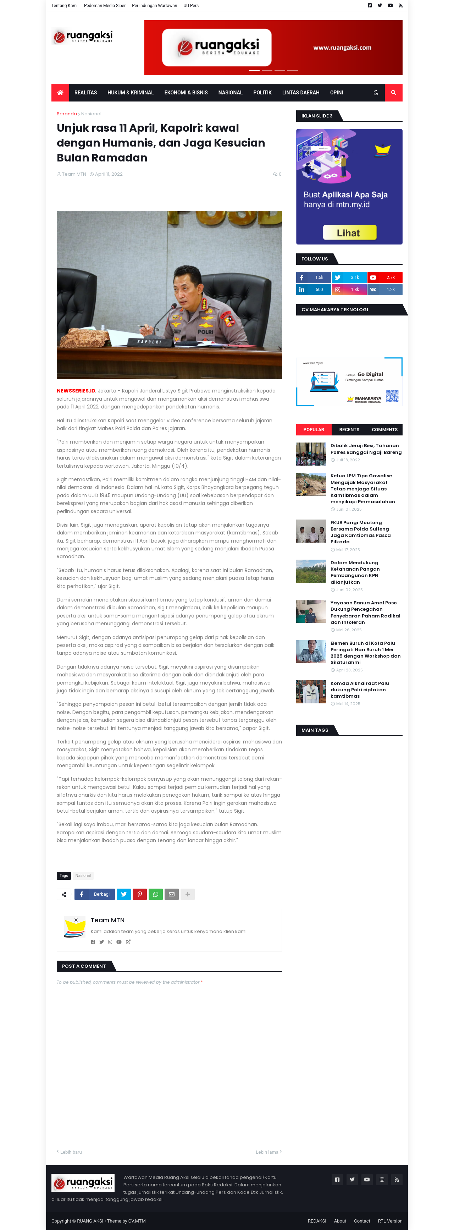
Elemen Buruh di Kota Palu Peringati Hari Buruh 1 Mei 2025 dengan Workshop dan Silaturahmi (366, 653)
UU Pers (191, 5)
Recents (349, 429)
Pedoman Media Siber (105, 5)
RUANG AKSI (90, 1221)
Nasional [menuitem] (230, 92)
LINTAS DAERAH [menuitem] (301, 92)
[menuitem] (60, 92)
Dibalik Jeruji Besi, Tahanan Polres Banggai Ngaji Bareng (366, 449)
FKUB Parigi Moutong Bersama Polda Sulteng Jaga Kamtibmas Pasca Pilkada (361, 532)
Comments (385, 429)
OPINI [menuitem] (336, 92)
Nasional (91, 113)
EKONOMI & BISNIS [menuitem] (186, 92)
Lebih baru (71, 1152)
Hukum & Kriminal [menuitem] (130, 92)
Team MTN (107, 920)
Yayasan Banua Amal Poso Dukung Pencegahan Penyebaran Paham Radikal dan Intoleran (365, 613)
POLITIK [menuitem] (262, 92)
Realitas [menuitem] (85, 92)
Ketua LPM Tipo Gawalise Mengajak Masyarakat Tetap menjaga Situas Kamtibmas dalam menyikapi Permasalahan (363, 489)
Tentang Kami (64, 5)
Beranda (67, 113)
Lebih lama (267, 1152)
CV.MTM (137, 1221)
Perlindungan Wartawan (154, 5)
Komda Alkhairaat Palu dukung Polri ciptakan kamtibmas (360, 689)
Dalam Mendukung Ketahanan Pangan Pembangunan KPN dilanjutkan (355, 573)
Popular (314, 429)
